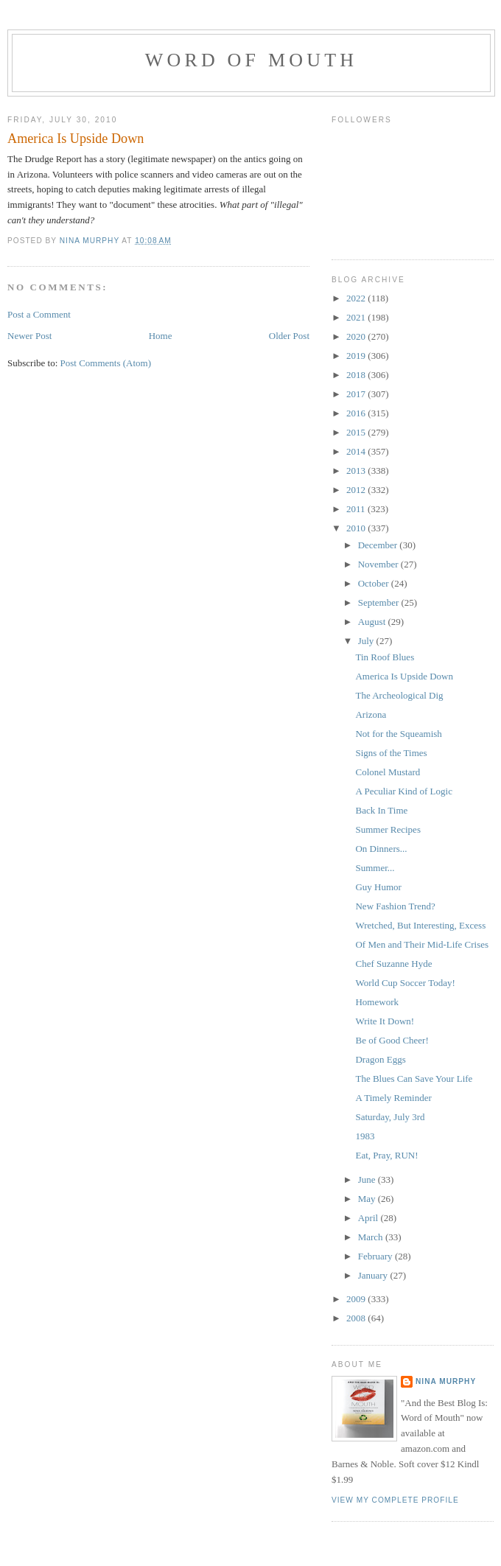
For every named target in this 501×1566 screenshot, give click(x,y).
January (374, 1275)
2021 (357, 317)
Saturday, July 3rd (389, 1116)
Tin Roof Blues (384, 657)
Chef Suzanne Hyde (393, 963)
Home (160, 335)
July (367, 640)
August (373, 621)
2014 (357, 451)
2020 (357, 336)
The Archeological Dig (399, 695)
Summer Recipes (387, 829)
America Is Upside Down (404, 676)
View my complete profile (395, 1500)
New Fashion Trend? (395, 906)
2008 (357, 1318)
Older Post (289, 335)
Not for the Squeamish (398, 733)
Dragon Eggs (380, 1059)
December (379, 544)
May (368, 1198)
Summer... (374, 867)
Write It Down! (384, 1021)
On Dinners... (381, 848)
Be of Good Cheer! (391, 1040)
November (379, 564)
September (380, 602)
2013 (357, 470)
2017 (357, 393)
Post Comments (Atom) (106, 362)
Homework (377, 1001)
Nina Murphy (446, 1381)
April (369, 1217)
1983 (364, 1136)
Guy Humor (378, 886)
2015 (357, 432)
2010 (357, 528)
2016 (357, 413)
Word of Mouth (251, 60)
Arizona (370, 714)
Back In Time (381, 810)
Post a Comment (39, 314)
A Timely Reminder (393, 1097)
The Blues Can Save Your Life (413, 1078)
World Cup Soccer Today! (405, 982)
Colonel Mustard (387, 771)
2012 (357, 489)
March (371, 1236)
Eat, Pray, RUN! (386, 1155)
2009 (357, 1298)
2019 (357, 355)
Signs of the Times (391, 752)
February (376, 1256)
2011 (357, 508)
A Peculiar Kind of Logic (403, 791)
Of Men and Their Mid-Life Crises (421, 944)
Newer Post (29, 335)
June (368, 1179)
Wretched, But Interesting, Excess (420, 925)
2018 (357, 374)
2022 (357, 298)
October (374, 583)
